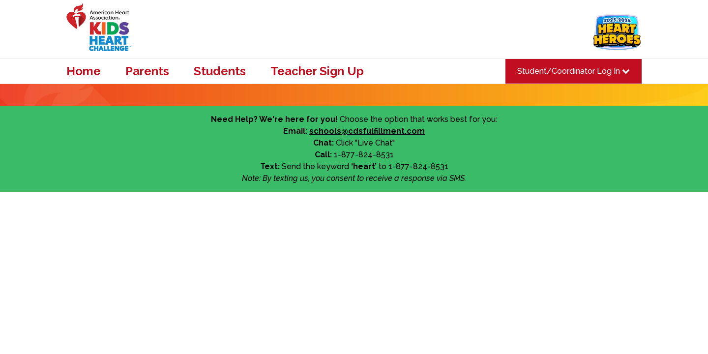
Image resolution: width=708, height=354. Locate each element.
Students (220, 71)
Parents (147, 71)
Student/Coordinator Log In (573, 71)
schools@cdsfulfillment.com (367, 131)
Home (83, 71)
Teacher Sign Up (317, 71)
